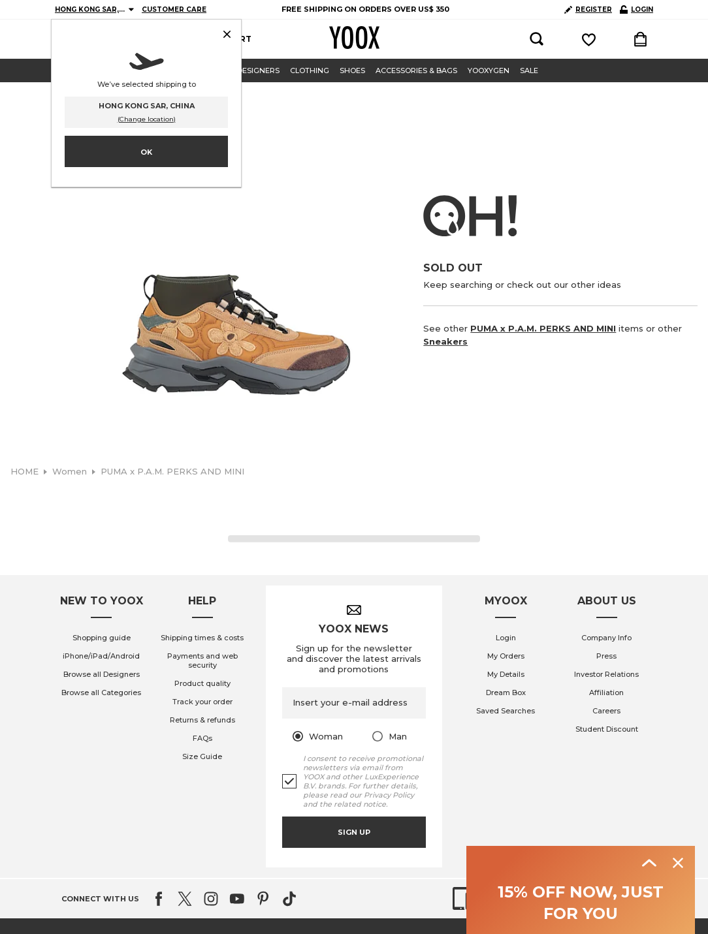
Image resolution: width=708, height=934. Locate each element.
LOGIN (636, 9)
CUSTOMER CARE (174, 9)
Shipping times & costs (202, 924)
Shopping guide (101, 924)
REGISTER (588, 9)
